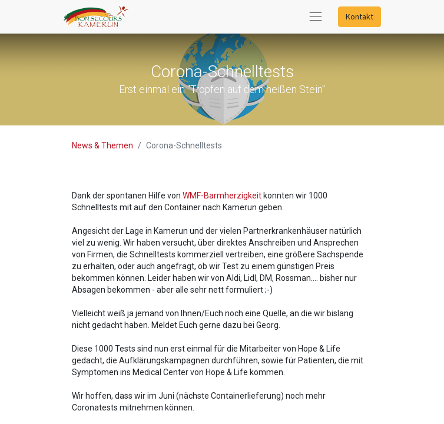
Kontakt (359, 16)
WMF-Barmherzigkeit (223, 195)
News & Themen (102, 145)
